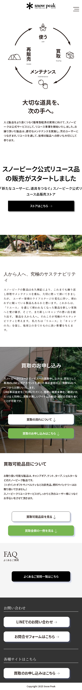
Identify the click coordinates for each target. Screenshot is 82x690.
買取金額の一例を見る (41, 530)
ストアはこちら (41, 206)
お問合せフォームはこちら (36, 636)
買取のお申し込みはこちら (41, 433)
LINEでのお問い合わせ (36, 622)
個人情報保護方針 (15, 676)
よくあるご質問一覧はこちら (41, 576)
